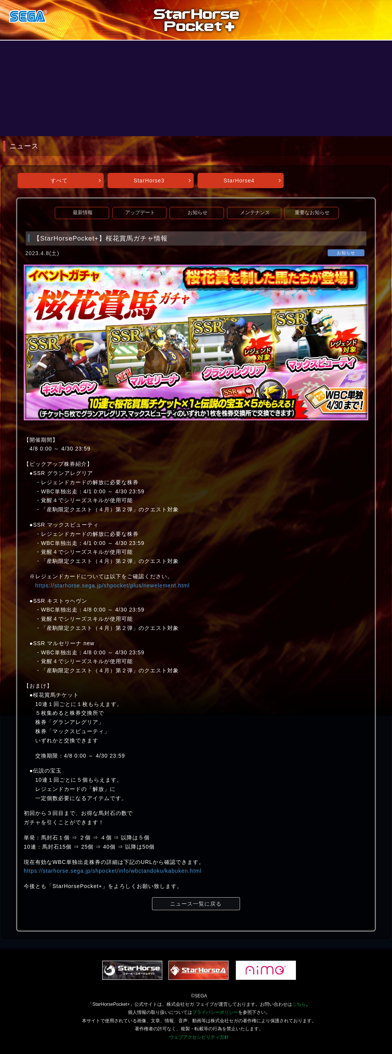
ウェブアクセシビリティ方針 (199, 1037)
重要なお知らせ (312, 212)
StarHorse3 (149, 180)
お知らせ (197, 212)
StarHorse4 (239, 180)
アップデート (140, 212)
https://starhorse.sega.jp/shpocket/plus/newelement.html (112, 585)
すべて (59, 180)
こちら (299, 1004)
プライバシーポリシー (215, 1012)
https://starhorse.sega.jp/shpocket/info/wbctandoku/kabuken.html (113, 871)
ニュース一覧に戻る (196, 904)
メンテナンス (255, 212)
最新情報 (83, 212)
